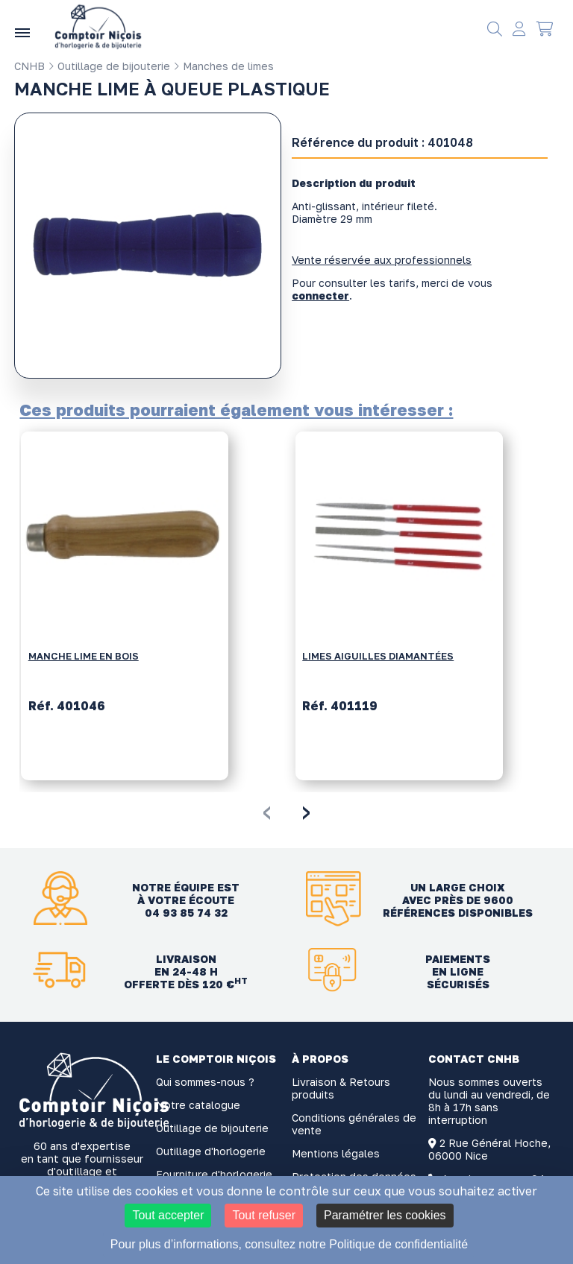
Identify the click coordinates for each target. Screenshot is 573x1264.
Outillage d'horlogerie (211, 1151)
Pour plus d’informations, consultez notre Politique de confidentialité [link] (289, 1244)
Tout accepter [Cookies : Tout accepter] (168, 1215)
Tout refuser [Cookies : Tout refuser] (263, 1215)
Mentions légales (336, 1153)
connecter (320, 295)
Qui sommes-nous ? (205, 1081)
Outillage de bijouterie (109, 66)
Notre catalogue (198, 1105)
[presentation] (267, 810)
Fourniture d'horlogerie (214, 1174)
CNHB (29, 66)
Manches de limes (223, 66)
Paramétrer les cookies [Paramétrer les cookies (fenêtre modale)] (385, 1215)
